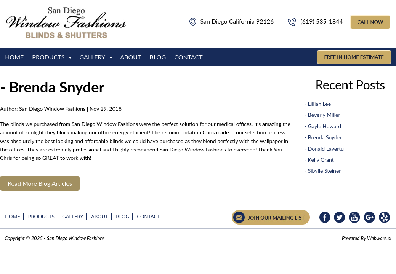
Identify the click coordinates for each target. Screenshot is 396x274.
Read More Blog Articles (40, 183)
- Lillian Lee (318, 103)
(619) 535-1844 (315, 21)
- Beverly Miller (322, 115)
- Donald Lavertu (324, 148)
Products (48, 57)
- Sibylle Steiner (323, 170)
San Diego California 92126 (231, 21)
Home (14, 57)
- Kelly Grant (319, 159)
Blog (158, 57)
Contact (188, 57)
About (130, 57)
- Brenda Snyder (323, 137)
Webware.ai (379, 238)
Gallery (93, 57)
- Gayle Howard (323, 126)
